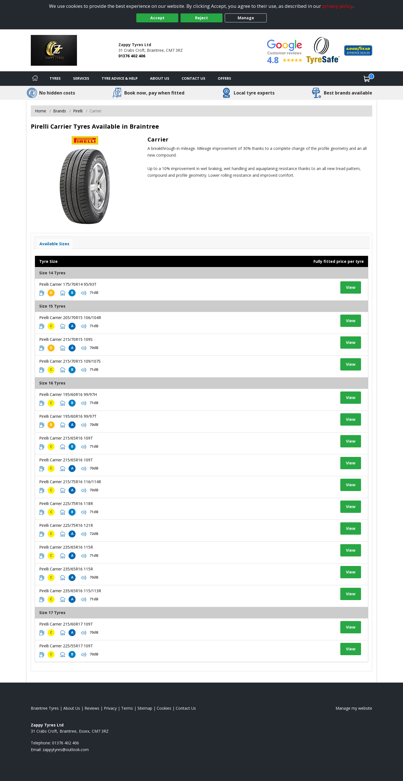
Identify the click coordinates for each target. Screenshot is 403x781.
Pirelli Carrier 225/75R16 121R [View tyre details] (66, 525)
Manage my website (354, 708)
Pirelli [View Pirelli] (78, 111)
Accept (157, 17)
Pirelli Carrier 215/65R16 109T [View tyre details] (66, 438)
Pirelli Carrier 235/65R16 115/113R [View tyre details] (70, 590)
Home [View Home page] (40, 111)
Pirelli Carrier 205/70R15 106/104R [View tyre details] (70, 317)
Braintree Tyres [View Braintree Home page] (45, 708)
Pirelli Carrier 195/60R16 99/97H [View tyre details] (68, 394)
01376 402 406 (131, 55)
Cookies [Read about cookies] (164, 708)
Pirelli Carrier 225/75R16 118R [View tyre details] (66, 503)
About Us (159, 78)
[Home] (35, 78)
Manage (246, 17)
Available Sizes (54, 243)
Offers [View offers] (224, 78)
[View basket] (366, 78)
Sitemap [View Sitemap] (144, 708)
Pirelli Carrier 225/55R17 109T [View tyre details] (66, 645)
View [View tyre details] (350, 287)
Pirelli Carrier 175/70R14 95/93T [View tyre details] (68, 284)
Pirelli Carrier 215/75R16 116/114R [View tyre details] (70, 481)
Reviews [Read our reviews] (92, 708)
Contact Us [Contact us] (193, 78)
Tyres (55, 78)
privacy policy (337, 6)
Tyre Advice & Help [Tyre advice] (120, 78)
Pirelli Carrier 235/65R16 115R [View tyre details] (66, 547)
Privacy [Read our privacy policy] (110, 708)
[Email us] (66, 749)
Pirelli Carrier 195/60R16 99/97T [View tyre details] (68, 416)
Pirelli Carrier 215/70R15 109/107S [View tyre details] (70, 361)
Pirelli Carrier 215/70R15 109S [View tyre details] (66, 339)
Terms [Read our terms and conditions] (127, 708)
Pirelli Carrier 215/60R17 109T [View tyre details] (66, 624)
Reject (201, 17)
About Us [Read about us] (71, 708)
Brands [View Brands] (59, 111)
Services (81, 78)
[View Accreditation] (323, 50)
